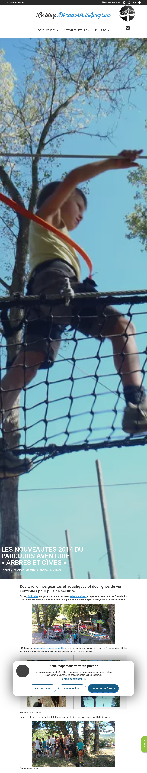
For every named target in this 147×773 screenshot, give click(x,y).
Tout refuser (42, 688)
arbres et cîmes (78, 596)
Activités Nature (77, 30)
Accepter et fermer (103, 688)
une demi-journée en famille (50, 648)
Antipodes (33, 596)
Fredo (58, 569)
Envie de (102, 30)
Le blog (73, 15)
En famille (7, 569)
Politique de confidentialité (74, 679)
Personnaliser (72, 688)
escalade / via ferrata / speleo (31, 569)
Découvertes (48, 30)
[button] (128, 28)
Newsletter (144, 744)
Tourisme (15, 2)
